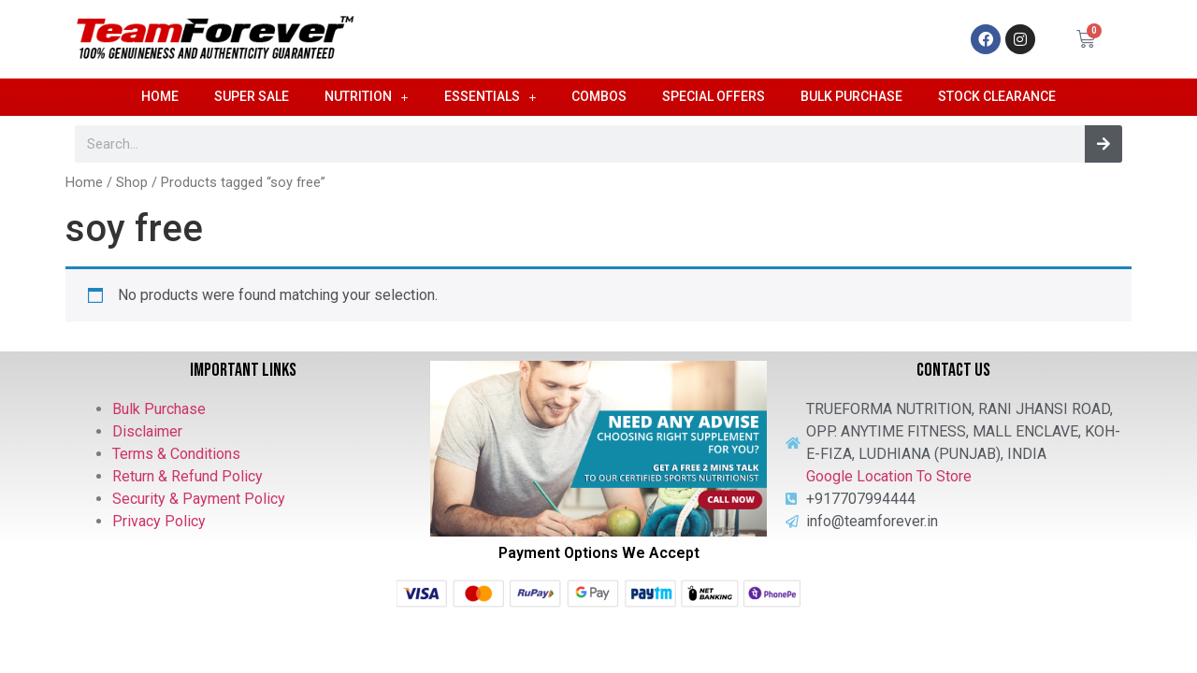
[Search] (1103, 144)
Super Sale (251, 96)
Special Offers (713, 96)
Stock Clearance (997, 96)
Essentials (490, 97)
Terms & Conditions (176, 454)
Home (160, 96)
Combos (599, 96)
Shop (132, 182)
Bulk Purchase (851, 96)
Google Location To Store (889, 476)
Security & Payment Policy (198, 499)
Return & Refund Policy (187, 476)
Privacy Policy (159, 521)
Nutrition (366, 97)
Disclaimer (147, 431)
